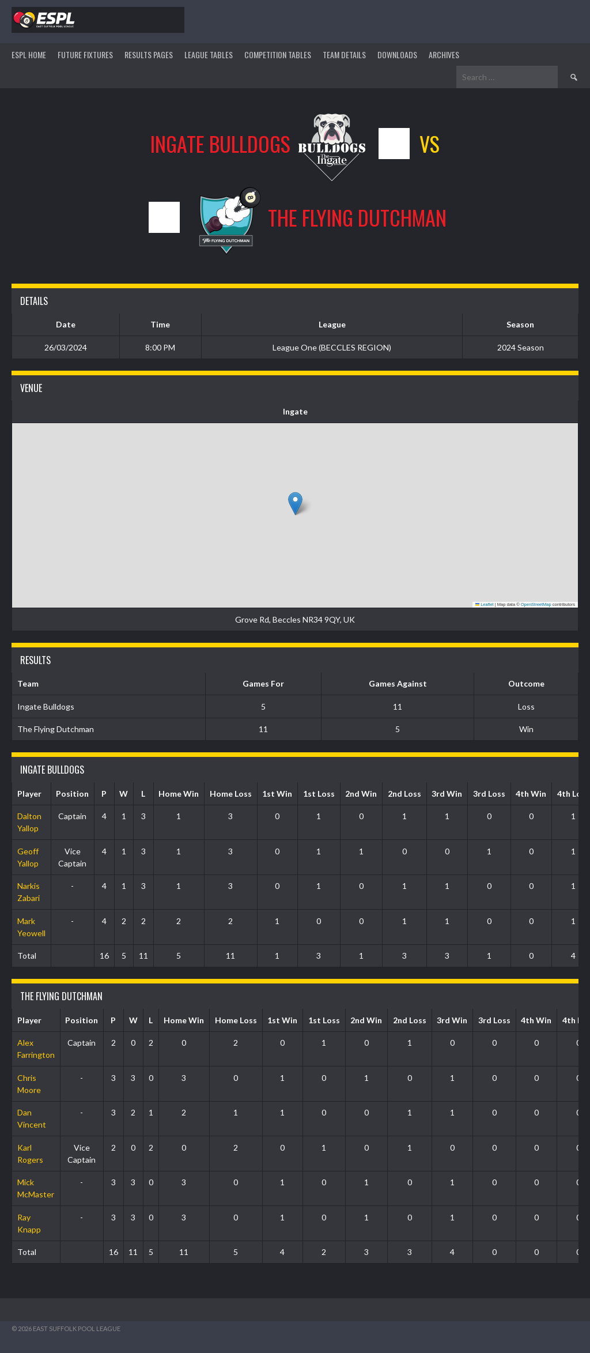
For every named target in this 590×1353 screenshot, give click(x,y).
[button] (295, 503)
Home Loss (231, 793)
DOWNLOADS (397, 54)
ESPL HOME (29, 54)
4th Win (531, 793)
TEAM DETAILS (344, 54)
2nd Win (361, 793)
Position (72, 793)
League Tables (208, 54)
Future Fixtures (85, 54)
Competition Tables (277, 54)
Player (29, 793)
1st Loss (319, 793)
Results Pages (148, 54)
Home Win (178, 793)
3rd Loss (489, 793)
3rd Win (447, 793)
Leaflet (484, 604)
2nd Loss (404, 793)
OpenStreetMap (536, 604)
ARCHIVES (444, 54)
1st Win (277, 793)
